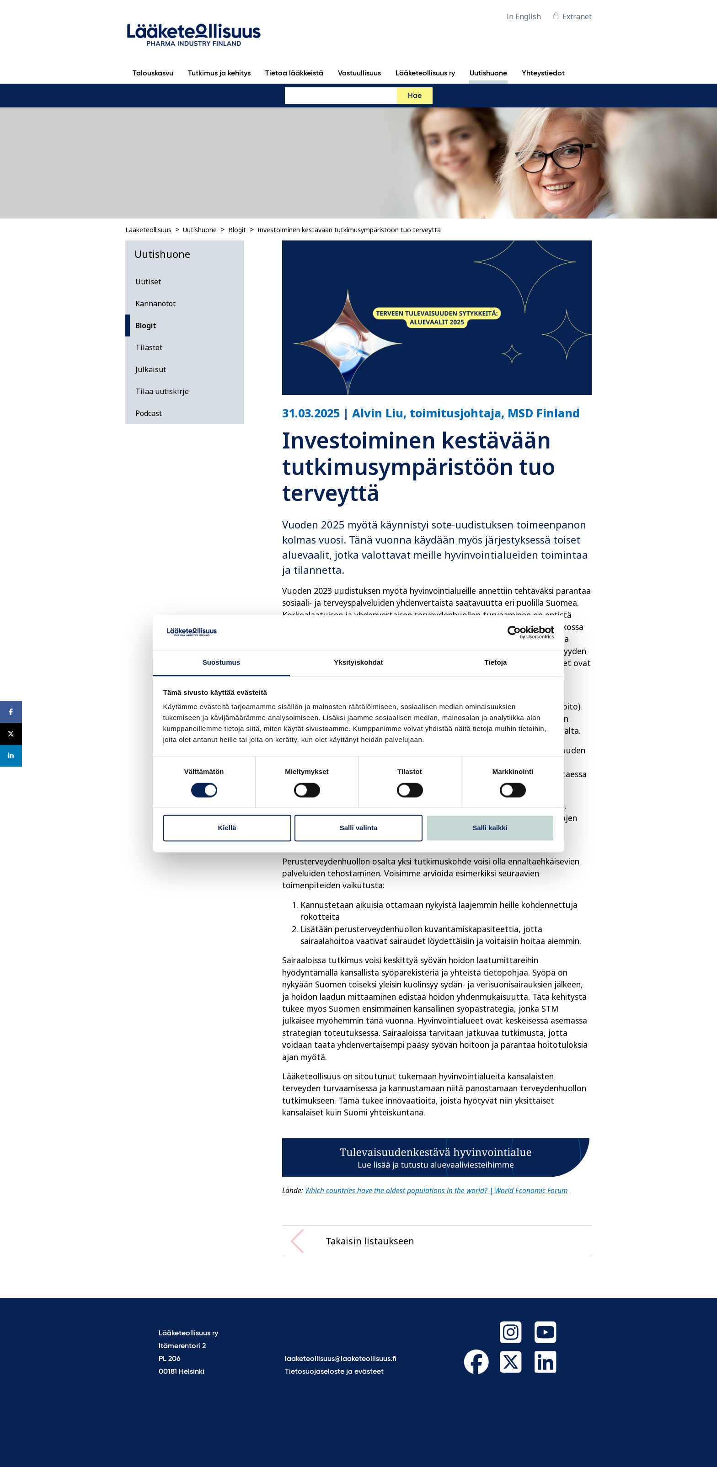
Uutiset (148, 282)
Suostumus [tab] (222, 663)
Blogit (237, 229)
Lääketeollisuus (148, 229)
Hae (415, 96)
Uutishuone (200, 229)
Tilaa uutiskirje (162, 391)
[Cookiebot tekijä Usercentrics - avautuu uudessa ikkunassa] (514, 632)
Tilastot (148, 347)
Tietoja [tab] (496, 663)
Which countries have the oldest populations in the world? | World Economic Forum (436, 1190)
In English (523, 16)
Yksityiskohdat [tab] (358, 663)
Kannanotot (155, 304)
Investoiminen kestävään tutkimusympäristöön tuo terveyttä (349, 229)
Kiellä (227, 828)
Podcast (148, 413)
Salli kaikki (490, 828)
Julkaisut (150, 369)
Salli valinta (359, 828)
